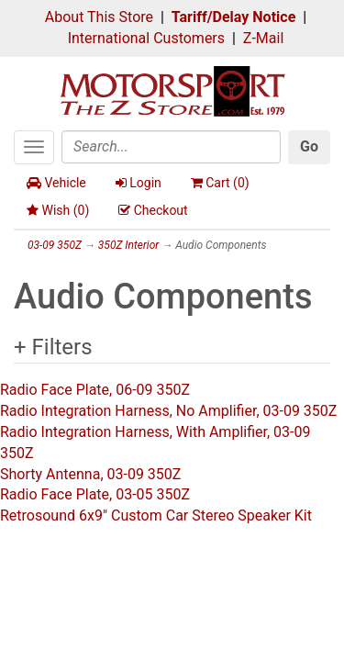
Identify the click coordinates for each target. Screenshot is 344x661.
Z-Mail (263, 38)
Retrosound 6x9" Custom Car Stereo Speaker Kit (156, 515)
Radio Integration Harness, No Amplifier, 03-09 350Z (168, 411)
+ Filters (53, 347)
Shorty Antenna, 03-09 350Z (90, 474)
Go (309, 146)
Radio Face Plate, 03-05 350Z (95, 494)
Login (138, 182)
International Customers (146, 38)
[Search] (171, 146)
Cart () (220, 182)
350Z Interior (128, 245)
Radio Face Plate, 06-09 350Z (95, 389)
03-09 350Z (55, 245)
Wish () (58, 210)
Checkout (152, 210)
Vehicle (56, 182)
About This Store (99, 17)
